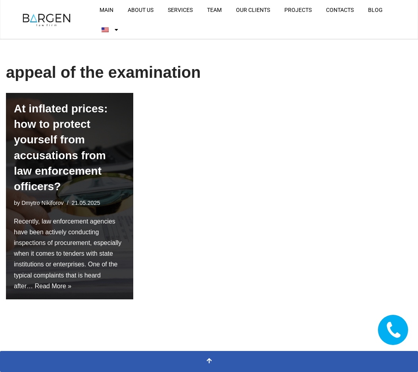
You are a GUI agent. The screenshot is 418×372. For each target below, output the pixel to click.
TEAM (214, 10)
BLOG (375, 10)
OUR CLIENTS (253, 10)
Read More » (53, 286)
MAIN (106, 10)
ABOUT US (140, 10)
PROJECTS (298, 10)
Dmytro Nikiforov (42, 203)
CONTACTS (340, 10)
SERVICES (180, 10)
